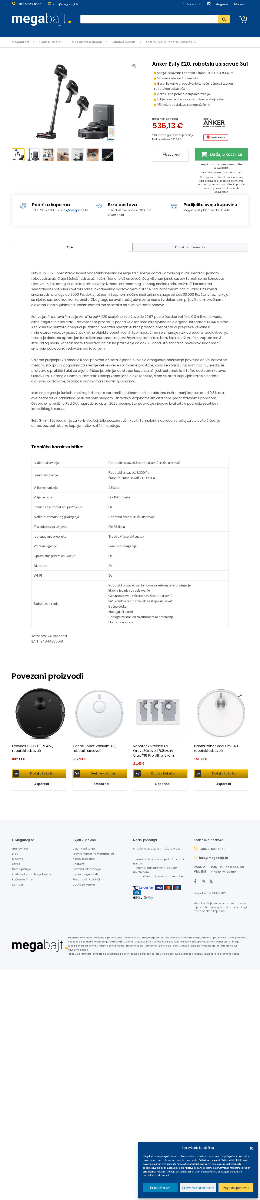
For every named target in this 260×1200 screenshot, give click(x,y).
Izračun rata (218, 137)
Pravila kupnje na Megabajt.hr (93, 855)
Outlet (174, 30)
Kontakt (159, 30)
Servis (97, 30)
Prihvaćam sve (160, 1188)
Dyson (128, 30)
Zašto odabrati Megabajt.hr (31, 875)
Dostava (112, 30)
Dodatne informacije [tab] (190, 248)
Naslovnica (63, 30)
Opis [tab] (70, 248)
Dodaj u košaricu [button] (42, 774)
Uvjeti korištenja (84, 850)
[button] (251, 1147)
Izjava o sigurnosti (85, 875)
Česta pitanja (21, 870)
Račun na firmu (22, 881)
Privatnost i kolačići (86, 881)
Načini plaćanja (83, 860)
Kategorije (23, 30)
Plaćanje (82, 30)
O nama (143, 30)
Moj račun (241, 4)
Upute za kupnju (84, 886)
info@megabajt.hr (74, 210)
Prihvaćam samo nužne (198, 1188)
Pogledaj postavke (236, 1188)
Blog (15, 855)
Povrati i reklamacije (87, 870)
